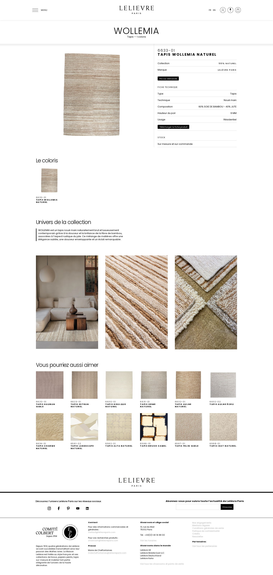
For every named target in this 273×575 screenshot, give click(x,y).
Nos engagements (201, 522)
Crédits (196, 533)
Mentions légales (201, 525)
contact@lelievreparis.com (101, 532)
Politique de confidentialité (205, 531)
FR (210, 10)
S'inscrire (227, 507)
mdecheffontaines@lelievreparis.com (107, 552)
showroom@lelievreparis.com (103, 540)
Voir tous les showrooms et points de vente (162, 563)
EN (214, 10)
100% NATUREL (228, 63)
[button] (49, 185)
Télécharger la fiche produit (173, 127)
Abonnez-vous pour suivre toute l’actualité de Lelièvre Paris (205, 501)
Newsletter (197, 536)
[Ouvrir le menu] (39, 10)
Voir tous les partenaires (204, 546)
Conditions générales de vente (208, 528)
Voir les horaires (148, 540)
